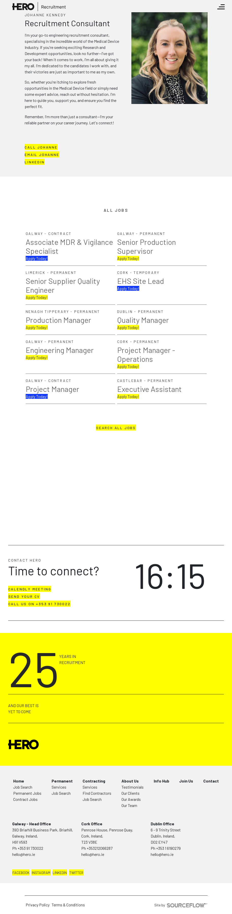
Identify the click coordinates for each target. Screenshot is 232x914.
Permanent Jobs (27, 793)
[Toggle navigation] (221, 7)
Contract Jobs (25, 799)
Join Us (186, 780)
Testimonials (132, 787)
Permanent (62, 780)
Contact (211, 780)
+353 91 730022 (30, 848)
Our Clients (130, 793)
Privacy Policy (38, 904)
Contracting (94, 780)
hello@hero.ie (23, 854)
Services (59, 787)
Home (18, 780)
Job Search (22, 787)
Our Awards (131, 799)
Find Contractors (97, 793)
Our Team (129, 805)
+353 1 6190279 (168, 848)
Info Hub (161, 780)
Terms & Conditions (68, 904)
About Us (130, 780)
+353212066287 (100, 848)
